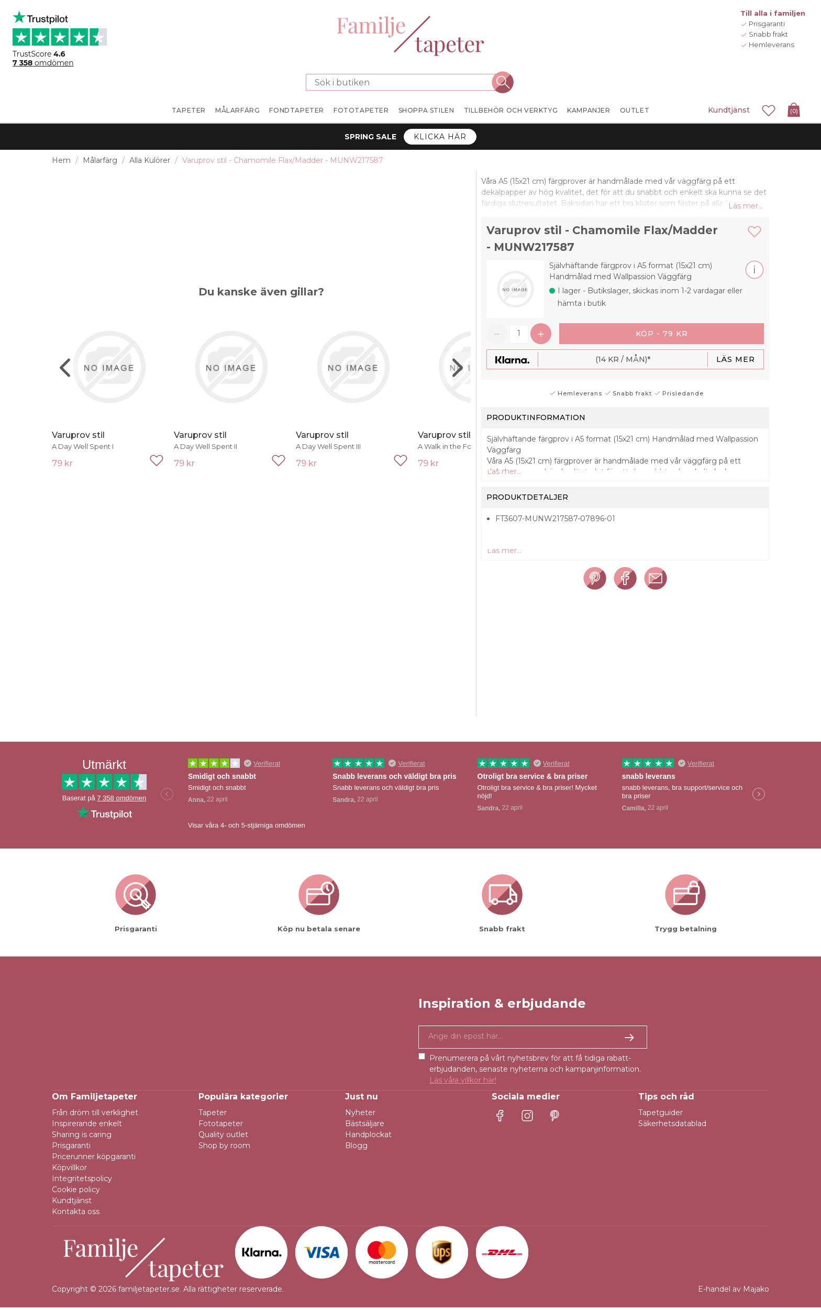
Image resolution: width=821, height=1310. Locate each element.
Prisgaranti (71, 1148)
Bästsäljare (364, 1126)
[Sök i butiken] (404, 82)
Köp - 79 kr (662, 335)
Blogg (356, 1148)
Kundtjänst (729, 110)
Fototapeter (220, 1126)
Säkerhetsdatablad (672, 1126)
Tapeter (212, 1115)
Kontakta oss (75, 1214)
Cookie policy (76, 1192)
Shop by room (224, 1148)
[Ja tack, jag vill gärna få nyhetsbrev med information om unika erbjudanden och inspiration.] (532, 1039)
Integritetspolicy (82, 1181)
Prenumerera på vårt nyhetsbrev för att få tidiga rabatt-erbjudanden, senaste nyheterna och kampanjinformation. (535, 1071)
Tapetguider (660, 1115)
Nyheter (360, 1115)
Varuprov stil (78, 435)
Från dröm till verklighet (95, 1115)
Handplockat (368, 1137)
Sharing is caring (82, 1137)
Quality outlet (223, 1137)
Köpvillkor (69, 1170)
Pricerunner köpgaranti (94, 1159)
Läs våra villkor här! (462, 1082)
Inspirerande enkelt (87, 1126)
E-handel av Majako (733, 1291)
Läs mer (735, 361)
